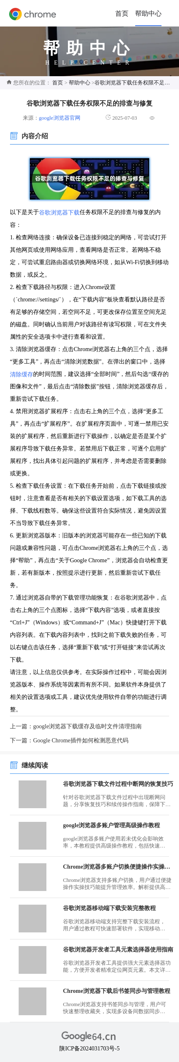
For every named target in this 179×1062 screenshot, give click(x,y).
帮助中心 (148, 13)
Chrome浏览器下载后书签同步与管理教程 (116, 991)
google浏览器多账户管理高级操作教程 (111, 825)
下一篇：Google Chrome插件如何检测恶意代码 (69, 740)
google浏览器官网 (59, 118)
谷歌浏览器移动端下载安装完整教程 (109, 908)
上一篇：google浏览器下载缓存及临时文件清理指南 (76, 726)
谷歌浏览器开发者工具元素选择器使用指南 (118, 949)
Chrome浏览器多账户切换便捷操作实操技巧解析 (118, 867)
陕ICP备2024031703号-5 (89, 1048)
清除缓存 (21, 374)
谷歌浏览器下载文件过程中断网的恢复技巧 (118, 784)
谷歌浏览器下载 (59, 213)
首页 (121, 13)
